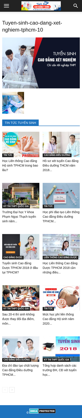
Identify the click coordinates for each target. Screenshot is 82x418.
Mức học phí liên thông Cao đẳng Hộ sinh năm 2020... (58, 319)
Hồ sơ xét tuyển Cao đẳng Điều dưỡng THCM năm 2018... (61, 165)
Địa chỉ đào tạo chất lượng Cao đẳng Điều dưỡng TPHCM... (20, 370)
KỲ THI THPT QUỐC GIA (16, 206)
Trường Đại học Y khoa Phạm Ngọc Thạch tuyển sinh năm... (19, 216)
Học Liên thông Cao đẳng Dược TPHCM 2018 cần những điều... (60, 267)
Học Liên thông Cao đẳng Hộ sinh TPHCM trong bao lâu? (20, 165)
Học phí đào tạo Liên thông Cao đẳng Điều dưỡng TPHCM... (61, 216)
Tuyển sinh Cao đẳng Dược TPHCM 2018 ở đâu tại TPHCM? (20, 267)
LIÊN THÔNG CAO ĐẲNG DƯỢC (60, 257)
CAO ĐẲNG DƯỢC (12, 257)
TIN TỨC (7, 155)
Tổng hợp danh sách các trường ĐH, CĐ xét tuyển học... (60, 370)
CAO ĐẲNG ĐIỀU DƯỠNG (57, 155)
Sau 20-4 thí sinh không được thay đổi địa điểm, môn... (18, 319)
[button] (76, 6)
